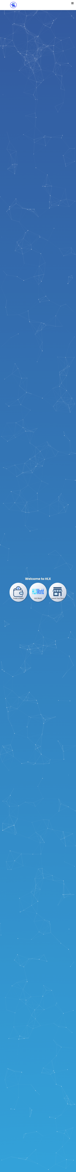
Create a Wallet (18, 592)
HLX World (38, 592)
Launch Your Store (57, 592)
